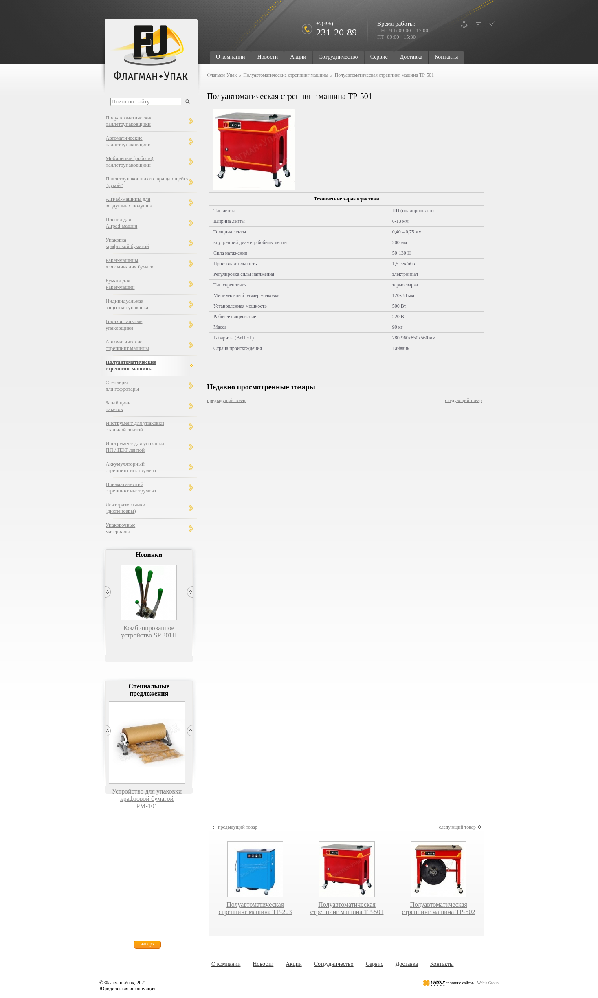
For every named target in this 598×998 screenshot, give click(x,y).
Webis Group (488, 982)
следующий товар (463, 400)
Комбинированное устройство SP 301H (149, 631)
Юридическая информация (127, 988)
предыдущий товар (226, 400)
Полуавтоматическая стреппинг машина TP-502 (438, 908)
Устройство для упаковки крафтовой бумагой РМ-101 (147, 798)
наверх (148, 944)
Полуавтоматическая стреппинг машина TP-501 (347, 908)
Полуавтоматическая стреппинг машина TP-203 (255, 908)
